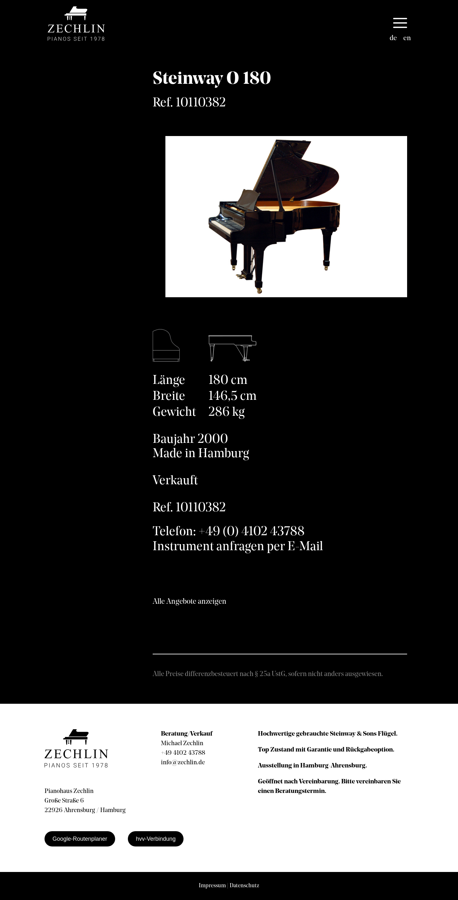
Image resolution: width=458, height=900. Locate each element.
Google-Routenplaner (79, 839)
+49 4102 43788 (183, 753)
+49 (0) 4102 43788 (251, 532)
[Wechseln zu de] (393, 38)
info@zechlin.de (183, 763)
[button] (400, 23)
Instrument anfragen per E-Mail (238, 547)
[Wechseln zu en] (407, 38)
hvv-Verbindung (156, 839)
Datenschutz (244, 886)
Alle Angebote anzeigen (189, 602)
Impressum (212, 886)
